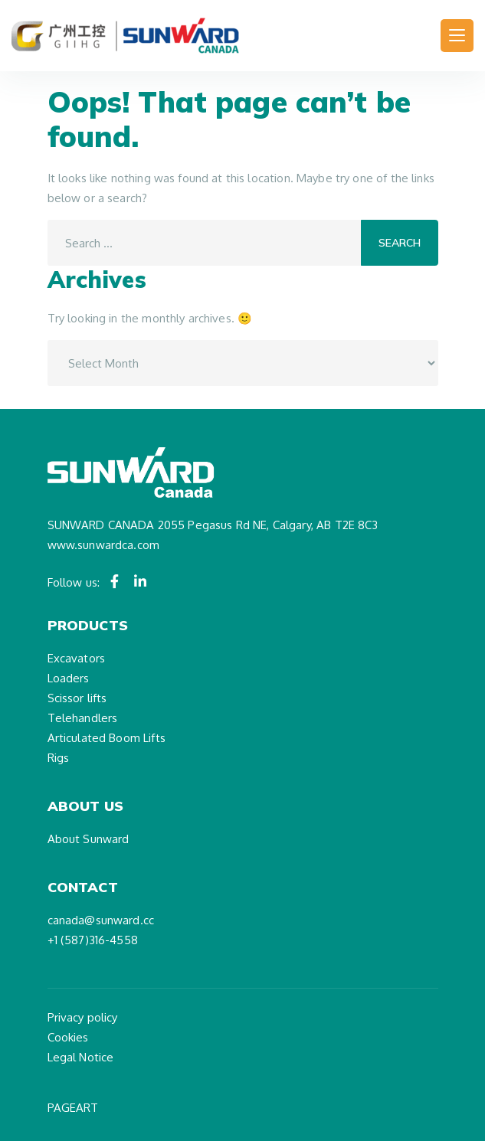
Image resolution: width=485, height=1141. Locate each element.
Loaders (69, 678)
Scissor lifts (77, 698)
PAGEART (73, 1107)
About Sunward (88, 839)
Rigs (59, 757)
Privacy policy (83, 1017)
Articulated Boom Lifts (106, 738)
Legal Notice (81, 1057)
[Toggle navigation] (457, 35)
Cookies (68, 1037)
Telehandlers (83, 718)
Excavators (77, 658)
